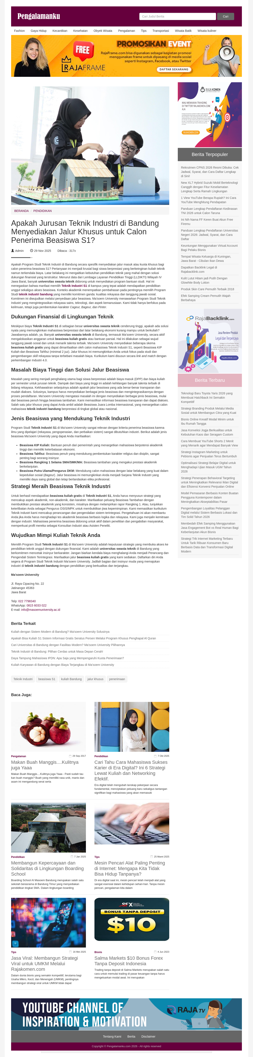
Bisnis (98, 952)
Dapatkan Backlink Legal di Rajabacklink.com (199, 269)
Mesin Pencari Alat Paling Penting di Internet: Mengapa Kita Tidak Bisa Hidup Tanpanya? (129, 868)
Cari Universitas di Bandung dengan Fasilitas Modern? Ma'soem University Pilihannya (68, 645)
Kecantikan (60, 30)
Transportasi (161, 30)
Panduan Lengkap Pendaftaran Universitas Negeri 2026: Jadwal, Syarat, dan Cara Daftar (209, 235)
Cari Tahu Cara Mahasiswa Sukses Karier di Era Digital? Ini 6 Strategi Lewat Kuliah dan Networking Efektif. (131, 770)
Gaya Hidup (39, 30)
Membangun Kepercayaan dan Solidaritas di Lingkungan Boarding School (47, 868)
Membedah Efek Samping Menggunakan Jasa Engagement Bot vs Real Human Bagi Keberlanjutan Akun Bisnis (209, 528)
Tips (144, 30)
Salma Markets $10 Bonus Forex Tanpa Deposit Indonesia (128, 960)
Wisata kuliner (207, 30)
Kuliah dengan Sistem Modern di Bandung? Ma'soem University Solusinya (60, 631)
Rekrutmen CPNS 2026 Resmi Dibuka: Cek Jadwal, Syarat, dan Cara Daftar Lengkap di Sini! (210, 172)
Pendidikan (101, 756)
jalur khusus (95, 679)
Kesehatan (80, 30)
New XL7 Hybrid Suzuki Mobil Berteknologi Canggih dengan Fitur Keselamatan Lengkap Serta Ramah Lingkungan (209, 187)
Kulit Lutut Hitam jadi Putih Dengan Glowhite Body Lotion (204, 280)
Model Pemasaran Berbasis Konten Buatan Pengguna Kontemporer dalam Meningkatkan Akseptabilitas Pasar (209, 497)
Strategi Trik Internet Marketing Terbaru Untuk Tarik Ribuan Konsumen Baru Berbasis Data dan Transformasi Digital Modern (207, 545)
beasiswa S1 (46, 679)
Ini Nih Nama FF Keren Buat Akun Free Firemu (207, 222)
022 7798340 (27, 601)
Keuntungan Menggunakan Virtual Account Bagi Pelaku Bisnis (209, 248)
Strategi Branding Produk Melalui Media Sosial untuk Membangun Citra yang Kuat (208, 410)
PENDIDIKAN (42, 211)
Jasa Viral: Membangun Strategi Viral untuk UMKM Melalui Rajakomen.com (44, 963)
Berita (131, 1036)
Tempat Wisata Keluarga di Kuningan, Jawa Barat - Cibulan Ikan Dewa (206, 258)
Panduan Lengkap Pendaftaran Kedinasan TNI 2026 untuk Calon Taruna (209, 211)
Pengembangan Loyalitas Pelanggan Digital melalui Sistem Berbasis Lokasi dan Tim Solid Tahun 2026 (209, 513)
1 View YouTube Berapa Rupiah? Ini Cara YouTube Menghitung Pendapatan (208, 200)
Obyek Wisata (103, 30)
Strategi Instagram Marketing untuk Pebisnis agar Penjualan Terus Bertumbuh (209, 454)
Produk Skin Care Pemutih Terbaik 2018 (207, 289)
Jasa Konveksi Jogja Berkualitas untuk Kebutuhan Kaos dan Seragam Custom (207, 432)
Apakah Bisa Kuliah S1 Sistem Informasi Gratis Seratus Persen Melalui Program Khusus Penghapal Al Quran (83, 638)
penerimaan (117, 679)
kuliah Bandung (71, 679)
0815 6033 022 (36, 605)
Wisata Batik (183, 30)
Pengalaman (126, 30)
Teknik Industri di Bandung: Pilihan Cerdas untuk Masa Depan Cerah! (57, 651)
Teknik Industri (22, 679)
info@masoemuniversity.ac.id (40, 609)
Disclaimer (148, 1036)
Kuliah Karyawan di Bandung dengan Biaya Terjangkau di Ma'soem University (62, 664)
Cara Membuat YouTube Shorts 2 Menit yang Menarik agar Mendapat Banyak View (209, 443)
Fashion (19, 30)
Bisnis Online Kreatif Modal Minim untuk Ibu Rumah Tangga (207, 421)
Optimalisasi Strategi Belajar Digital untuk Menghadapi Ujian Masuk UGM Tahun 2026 (208, 467)
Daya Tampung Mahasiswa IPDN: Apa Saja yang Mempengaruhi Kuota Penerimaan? (67, 658)
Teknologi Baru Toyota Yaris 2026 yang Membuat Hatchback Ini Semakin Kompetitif (206, 398)
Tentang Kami (112, 1036)
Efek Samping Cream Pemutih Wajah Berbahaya (205, 298)
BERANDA (21, 211)
